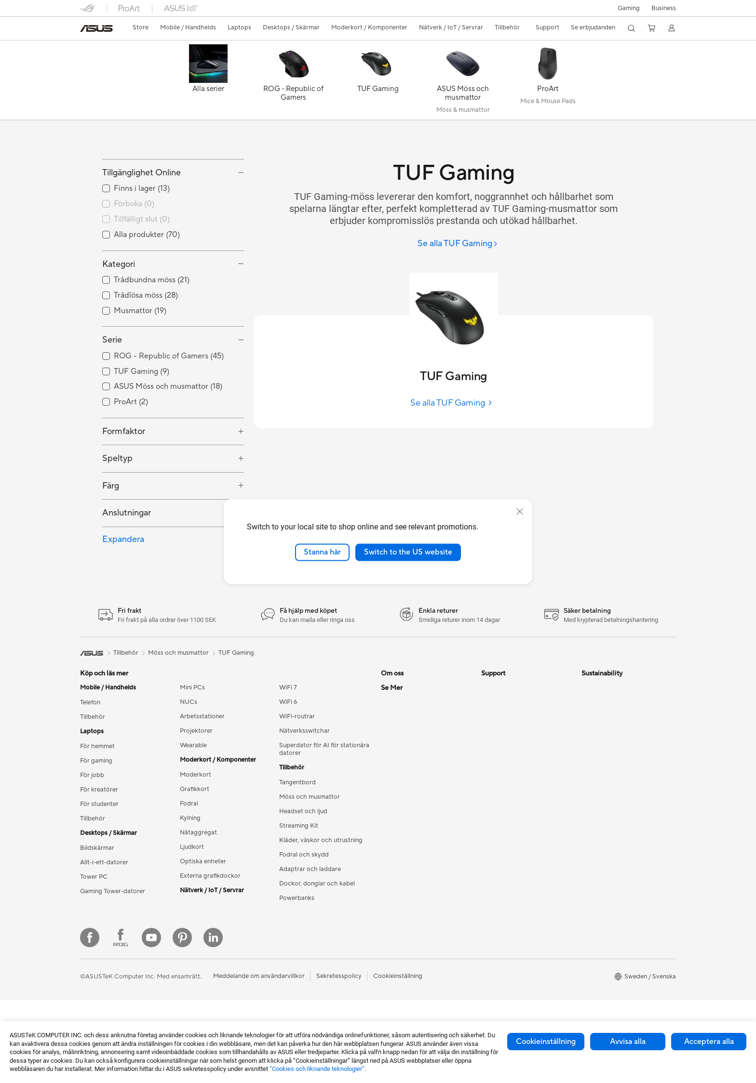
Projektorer (196, 774)
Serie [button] (112, 383)
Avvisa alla (628, 1041)
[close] (520, 511)
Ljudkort (192, 890)
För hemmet (97, 789)
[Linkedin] (213, 1020)
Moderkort (195, 818)
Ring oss (493, 760)
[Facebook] (89, 1020)
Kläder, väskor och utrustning (321, 883)
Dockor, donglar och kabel (317, 927)
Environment (599, 745)
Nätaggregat (198, 876)
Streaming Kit (298, 869)
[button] (629, 8)
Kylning (190, 861)
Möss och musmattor (309, 840)
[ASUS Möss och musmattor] (462, 82)
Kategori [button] (118, 307)
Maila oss (494, 745)
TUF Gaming (236, 696)
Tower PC (94, 920)
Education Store (404, 890)
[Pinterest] (182, 1020)
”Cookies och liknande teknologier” (317, 1068)
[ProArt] (547, 82)
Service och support (510, 731)
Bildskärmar (97, 891)
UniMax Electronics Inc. (414, 832)
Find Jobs (394, 846)
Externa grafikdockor (210, 919)
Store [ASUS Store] (140, 27)
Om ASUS (395, 731)
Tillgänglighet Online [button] (141, 216)
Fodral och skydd (304, 898)
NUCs (188, 745)
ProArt (390, 934)
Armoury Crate (402, 962)
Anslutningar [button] (126, 556)
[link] (96, 28)
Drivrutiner (496, 788)
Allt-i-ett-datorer (104, 906)
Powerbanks (296, 941)
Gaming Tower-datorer (112, 934)
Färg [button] (110, 528)
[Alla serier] (208, 82)
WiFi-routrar (297, 760)
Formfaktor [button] (123, 474)
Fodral (189, 847)
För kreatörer (99, 833)
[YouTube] (151, 1020)
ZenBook (394, 948)
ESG (587, 731)
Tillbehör (92, 760)
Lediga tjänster (402, 788)
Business (663, 8)
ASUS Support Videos (512, 817)
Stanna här (322, 552)
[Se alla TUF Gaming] (458, 244)
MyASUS (494, 832)
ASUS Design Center (410, 905)
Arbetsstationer (202, 760)
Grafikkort (194, 832)
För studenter (99, 847)
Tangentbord (297, 826)
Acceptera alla (709, 1041)
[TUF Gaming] (378, 82)
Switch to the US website (408, 552)
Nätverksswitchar (304, 774)
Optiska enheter (203, 905)
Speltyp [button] (117, 501)
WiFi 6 (288, 745)
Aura (387, 977)
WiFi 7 (288, 731)
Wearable (193, 788)
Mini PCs (192, 731)
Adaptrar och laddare (310, 912)
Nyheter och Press (407, 760)
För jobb (92, 818)
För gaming (96, 804)
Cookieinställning (546, 1041)
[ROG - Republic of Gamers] (293, 82)
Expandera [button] (123, 582)
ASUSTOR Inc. (401, 774)
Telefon (90, 746)
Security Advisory (506, 803)
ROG (388, 919)
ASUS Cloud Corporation (417, 817)
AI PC (389, 876)
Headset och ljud (303, 854)
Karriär (391, 745)
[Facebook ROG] (120, 1020)
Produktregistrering (509, 774)
